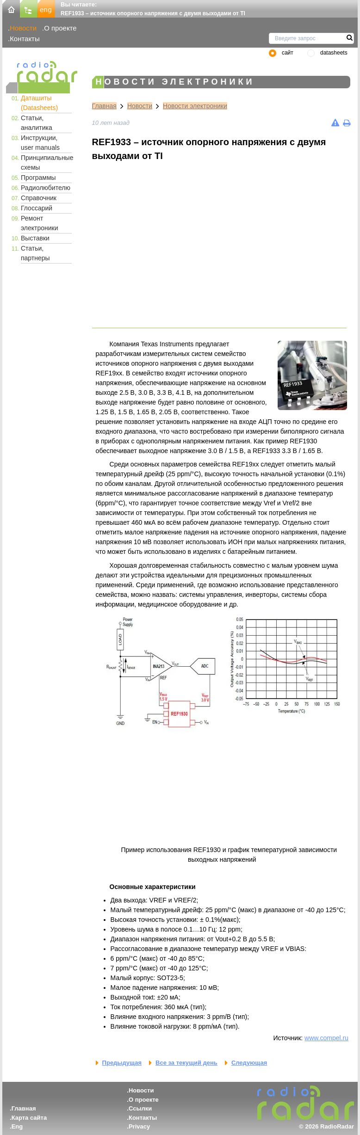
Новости (23, 28)
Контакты (25, 39)
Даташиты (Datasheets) (39, 102)
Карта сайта (29, 1117)
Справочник (38, 198)
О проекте (60, 28)
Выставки (35, 238)
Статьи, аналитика (36, 122)
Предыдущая (122, 1062)
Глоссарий (36, 208)
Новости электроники (195, 106)
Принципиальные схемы (46, 162)
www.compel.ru (326, 1038)
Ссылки (140, 1108)
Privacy (139, 1126)
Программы (38, 177)
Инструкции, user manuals (40, 142)
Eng (17, 1126)
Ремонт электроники (39, 223)
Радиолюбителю (45, 187)
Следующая (249, 1062)
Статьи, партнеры (35, 253)
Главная (104, 106)
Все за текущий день (186, 1062)
